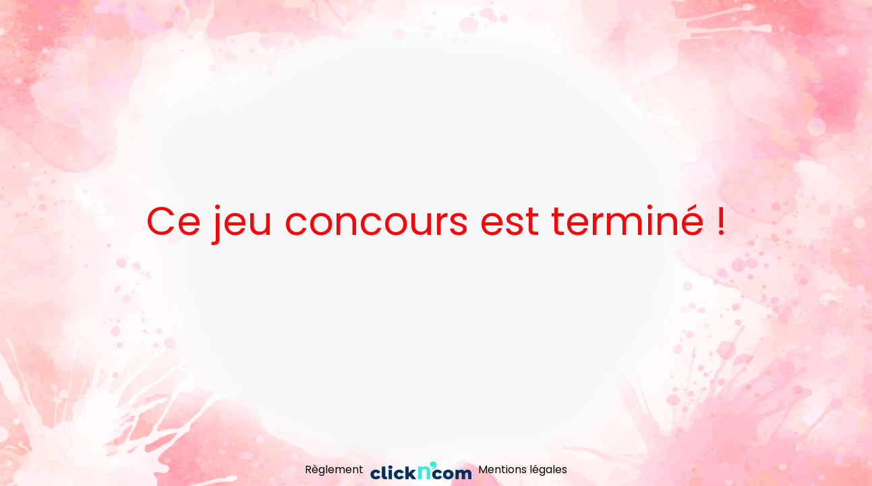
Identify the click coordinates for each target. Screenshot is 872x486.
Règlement (334, 469)
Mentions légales (522, 469)
